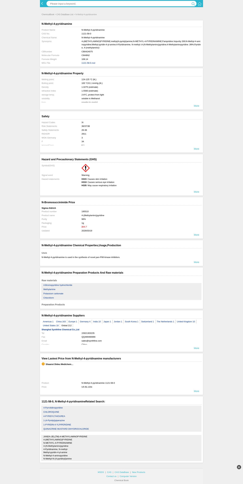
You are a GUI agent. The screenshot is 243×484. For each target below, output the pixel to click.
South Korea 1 (131, 321)
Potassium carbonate (53, 293)
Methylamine (49, 289)
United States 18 (51, 325)
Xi (83, 122)
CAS (109, 472)
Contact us (111, 476)
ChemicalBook (48, 14)
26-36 (84, 130)
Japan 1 (107, 321)
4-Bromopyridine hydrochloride (57, 285)
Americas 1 (48, 321)
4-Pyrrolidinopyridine (53, 407)
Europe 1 (72, 321)
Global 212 (66, 325)
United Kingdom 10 (186, 321)
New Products (138, 472)
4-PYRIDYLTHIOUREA (54, 416)
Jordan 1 (118, 321)
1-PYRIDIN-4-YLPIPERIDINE (57, 424)
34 (83, 141)
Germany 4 (85, 321)
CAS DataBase (122, 472)
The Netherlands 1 (165, 321)
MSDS (101, 472)
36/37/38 (86, 126)
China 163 (61, 321)
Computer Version (128, 476)
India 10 (97, 321)
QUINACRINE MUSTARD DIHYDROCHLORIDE (66, 429)
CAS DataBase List (64, 14)
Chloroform (48, 298)
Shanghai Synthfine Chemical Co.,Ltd (60, 329)
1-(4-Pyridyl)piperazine (54, 420)
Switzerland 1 (147, 321)
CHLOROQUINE (51, 412)
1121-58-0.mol (88, 63)
